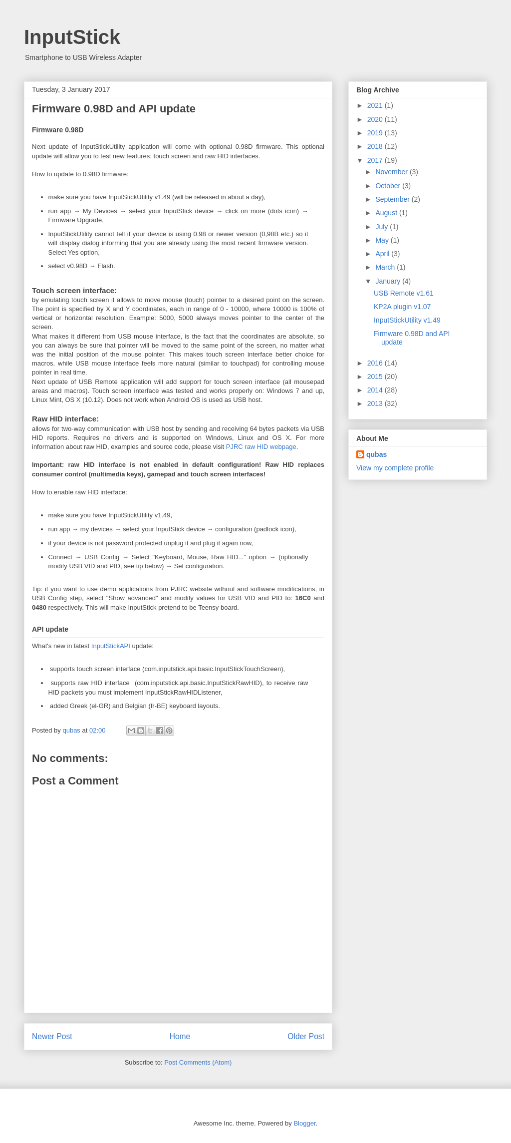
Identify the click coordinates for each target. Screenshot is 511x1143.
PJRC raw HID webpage (261, 446)
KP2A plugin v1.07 (402, 307)
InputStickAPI (110, 646)
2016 (376, 363)
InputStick (72, 37)
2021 (376, 105)
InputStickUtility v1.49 (407, 320)
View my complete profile (395, 468)
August (387, 213)
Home (180, 1036)
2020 (376, 119)
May (382, 240)
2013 (376, 403)
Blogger (304, 1123)
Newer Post (52, 1036)
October (388, 186)
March (386, 267)
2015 (376, 377)
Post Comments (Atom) (198, 1062)
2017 (376, 160)
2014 (376, 390)
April (383, 254)
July (382, 227)
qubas (376, 454)
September (393, 199)
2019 (376, 133)
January (388, 281)
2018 (376, 146)
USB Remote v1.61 (404, 293)
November (392, 172)
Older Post (305, 1036)
